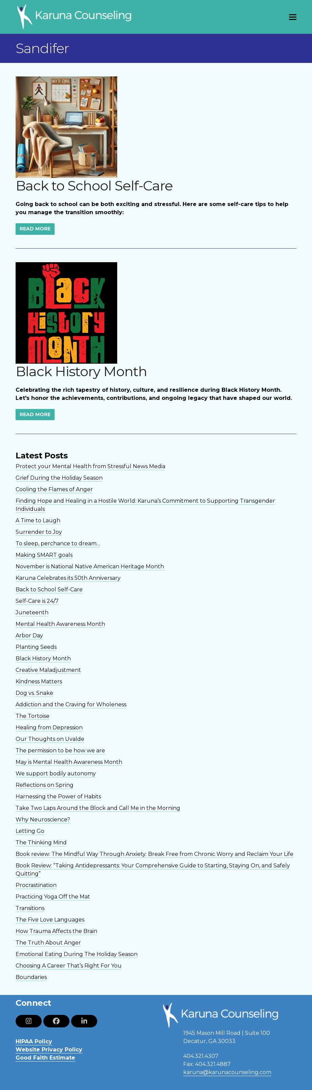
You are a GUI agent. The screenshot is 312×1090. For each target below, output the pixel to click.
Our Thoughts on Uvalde (50, 739)
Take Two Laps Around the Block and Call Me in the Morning (98, 808)
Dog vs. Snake (34, 693)
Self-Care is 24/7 (37, 601)
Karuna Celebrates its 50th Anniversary (68, 578)
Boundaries (31, 977)
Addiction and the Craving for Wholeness (71, 704)
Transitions (30, 908)
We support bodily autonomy (56, 773)
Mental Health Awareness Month (60, 624)
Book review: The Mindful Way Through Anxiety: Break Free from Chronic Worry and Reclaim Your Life (154, 854)
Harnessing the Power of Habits (58, 796)
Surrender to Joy (39, 532)
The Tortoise (32, 716)
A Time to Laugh (38, 520)
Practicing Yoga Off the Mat (53, 896)
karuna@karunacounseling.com (227, 1072)
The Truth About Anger (48, 942)
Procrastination (36, 885)
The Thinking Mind (41, 842)
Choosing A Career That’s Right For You (69, 965)
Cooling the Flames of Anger (54, 489)
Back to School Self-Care (94, 185)
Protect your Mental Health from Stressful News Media (90, 466)
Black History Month (81, 371)
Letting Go (30, 831)
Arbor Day (29, 635)
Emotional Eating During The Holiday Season (77, 954)
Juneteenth (32, 612)
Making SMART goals (44, 555)
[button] (292, 17)
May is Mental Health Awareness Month (69, 762)
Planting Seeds (36, 647)
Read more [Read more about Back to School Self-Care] (35, 229)
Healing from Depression (49, 727)
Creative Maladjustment (48, 670)
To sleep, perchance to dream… (58, 543)
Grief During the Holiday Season (59, 478)
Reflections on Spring (45, 785)
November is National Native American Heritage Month (90, 566)
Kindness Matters (39, 681)
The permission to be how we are (60, 750)
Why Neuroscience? (43, 819)
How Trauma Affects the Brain (56, 931)
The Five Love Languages (50, 919)
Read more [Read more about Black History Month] (35, 414)
